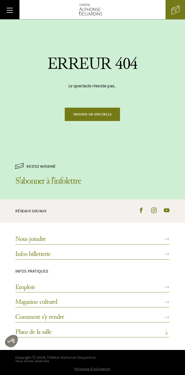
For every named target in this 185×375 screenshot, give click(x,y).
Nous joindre (92, 239)
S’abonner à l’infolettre (48, 180)
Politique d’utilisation (92, 369)
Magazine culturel (92, 301)
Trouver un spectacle (92, 114)
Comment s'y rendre (92, 317)
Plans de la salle (92, 332)
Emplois (92, 287)
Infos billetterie (92, 254)
